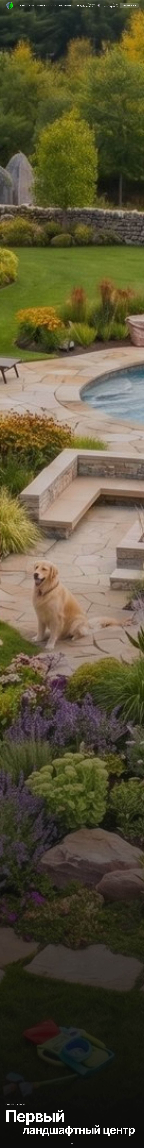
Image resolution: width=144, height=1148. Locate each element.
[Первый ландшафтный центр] (9, 5)
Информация (66, 5)
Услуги (31, 5)
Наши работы (43, 5)
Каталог (22, 5)
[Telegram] (98, 5)
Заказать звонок (129, 5)
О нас (54, 5)
